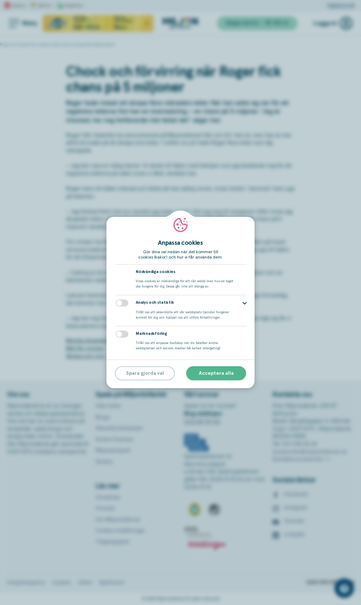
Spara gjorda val (145, 373)
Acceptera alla (216, 373)
